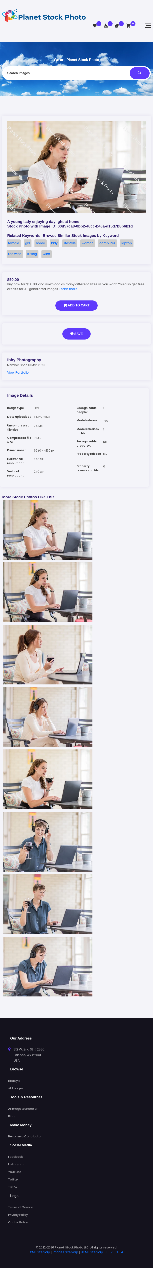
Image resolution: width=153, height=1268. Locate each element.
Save (76, 334)
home (40, 243)
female (13, 243)
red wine (14, 254)
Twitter (13, 1179)
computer (107, 243)
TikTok (12, 1187)
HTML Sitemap (92, 1252)
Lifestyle (14, 1081)
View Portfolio (18, 372)
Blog (11, 1116)
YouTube (14, 1172)
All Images (15, 1088)
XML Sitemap (40, 1252)
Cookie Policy (18, 1222)
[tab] (76, 1258)
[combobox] (76, 73)
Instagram (16, 1164)
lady (54, 243)
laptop (126, 243)
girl (27, 243)
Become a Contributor (25, 1136)
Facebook (15, 1157)
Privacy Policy (18, 1215)
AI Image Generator (22, 1109)
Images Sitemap (65, 1252)
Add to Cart (76, 305)
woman (87, 243)
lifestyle (70, 243)
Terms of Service (20, 1207)
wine (46, 254)
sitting (32, 254)
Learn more (68, 289)
